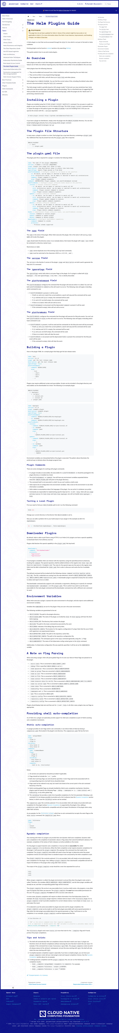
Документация (14, 4)
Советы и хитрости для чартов (45, 998)
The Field (103, 27)
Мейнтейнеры (66, 1001)
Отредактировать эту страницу (37, 975)
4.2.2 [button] (79, 4)
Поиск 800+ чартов (41, 1004)
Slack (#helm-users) (96, 998)
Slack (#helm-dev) (68, 996)
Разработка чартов (40, 1001)
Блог (32, 4)
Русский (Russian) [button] (93, 4)
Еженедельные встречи (69, 1004)
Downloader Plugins (103, 46)
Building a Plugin (102, 39)
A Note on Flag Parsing (103, 51)
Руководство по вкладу (70, 998)
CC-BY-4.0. (85, 1021)
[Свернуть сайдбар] (13, 987)
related (49, 48)
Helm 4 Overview (64, 10)
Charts (39, 4)
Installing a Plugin (102, 19)
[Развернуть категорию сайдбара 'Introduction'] (23, 24)
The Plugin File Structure (104, 22)
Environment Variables (103, 48)
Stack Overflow (94, 1001)
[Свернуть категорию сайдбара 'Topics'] (23, 30)
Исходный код (11, 996)
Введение (37, 996)
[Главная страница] (28, 16)
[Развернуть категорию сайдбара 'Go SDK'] (23, 91)
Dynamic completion (104, 58)
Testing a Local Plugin (104, 44)
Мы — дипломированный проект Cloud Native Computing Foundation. (59, 1019)
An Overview (101, 17)
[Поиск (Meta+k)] (110, 4)
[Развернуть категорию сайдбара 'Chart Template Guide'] (23, 83)
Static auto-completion (104, 56)
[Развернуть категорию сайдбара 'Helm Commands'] (23, 89)
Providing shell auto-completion (105, 53)
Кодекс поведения (13, 1004)
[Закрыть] (116, 10)
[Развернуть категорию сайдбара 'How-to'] (23, 27)
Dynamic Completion (82, 797)
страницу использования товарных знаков (91, 1026)
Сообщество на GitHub (97, 996)
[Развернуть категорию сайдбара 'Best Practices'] (23, 80)
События (9, 1001)
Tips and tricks (102, 61)
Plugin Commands (103, 41)
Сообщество (24, 4)
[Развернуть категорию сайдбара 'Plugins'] (23, 86)
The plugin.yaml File (103, 24)
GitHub (68, 48)
